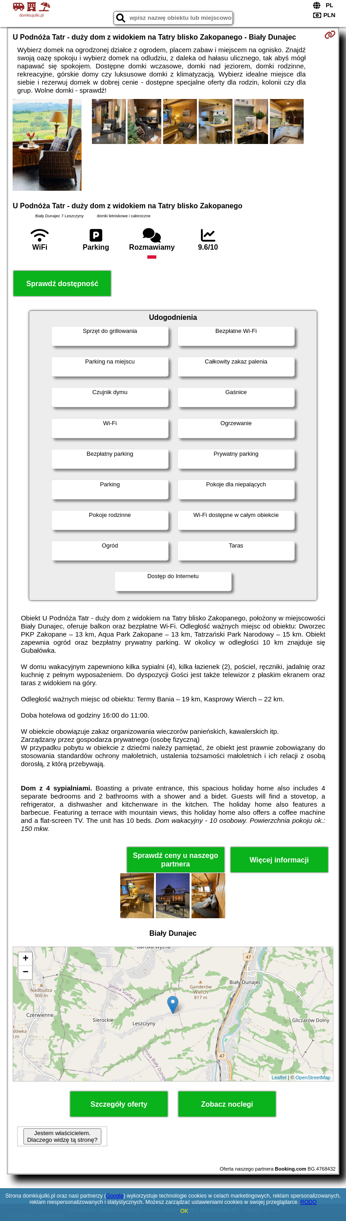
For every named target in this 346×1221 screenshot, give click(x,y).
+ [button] (25, 959)
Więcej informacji (279, 860)
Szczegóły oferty (119, 1104)
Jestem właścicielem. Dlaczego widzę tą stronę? (62, 1136)
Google (114, 1196)
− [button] (25, 972)
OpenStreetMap (313, 1077)
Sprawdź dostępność (62, 283)
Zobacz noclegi (227, 1104)
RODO (308, 1202)
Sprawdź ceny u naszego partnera (175, 860)
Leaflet (279, 1077)
